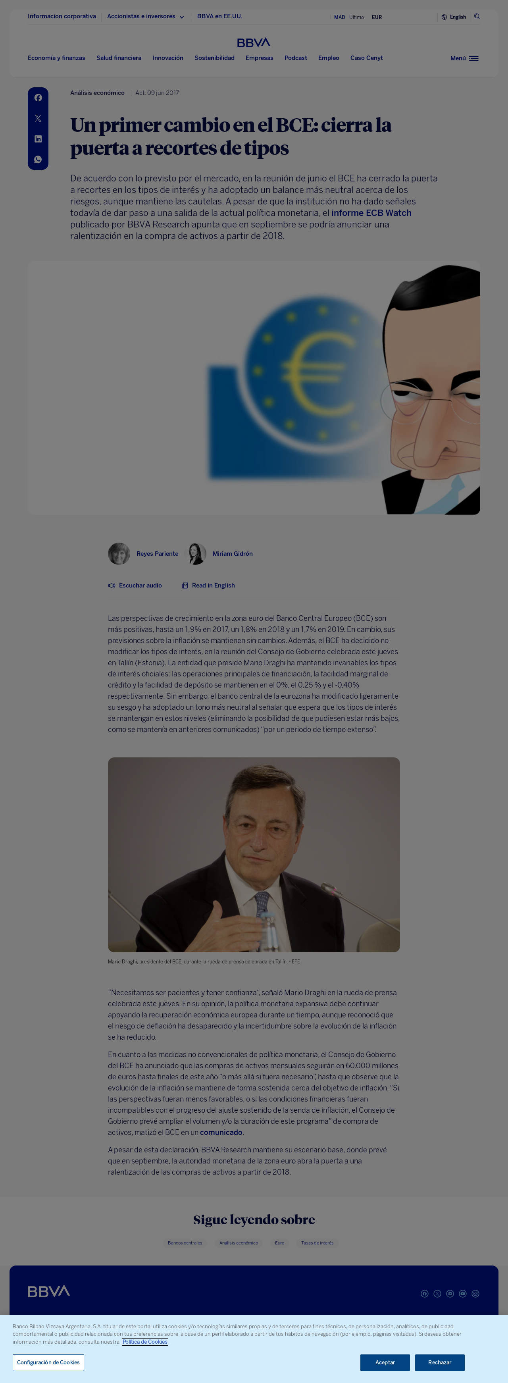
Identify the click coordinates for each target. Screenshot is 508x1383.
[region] (254, 1349)
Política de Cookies (145, 1342)
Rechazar (439, 1363)
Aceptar (385, 1363)
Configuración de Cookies (48, 1363)
